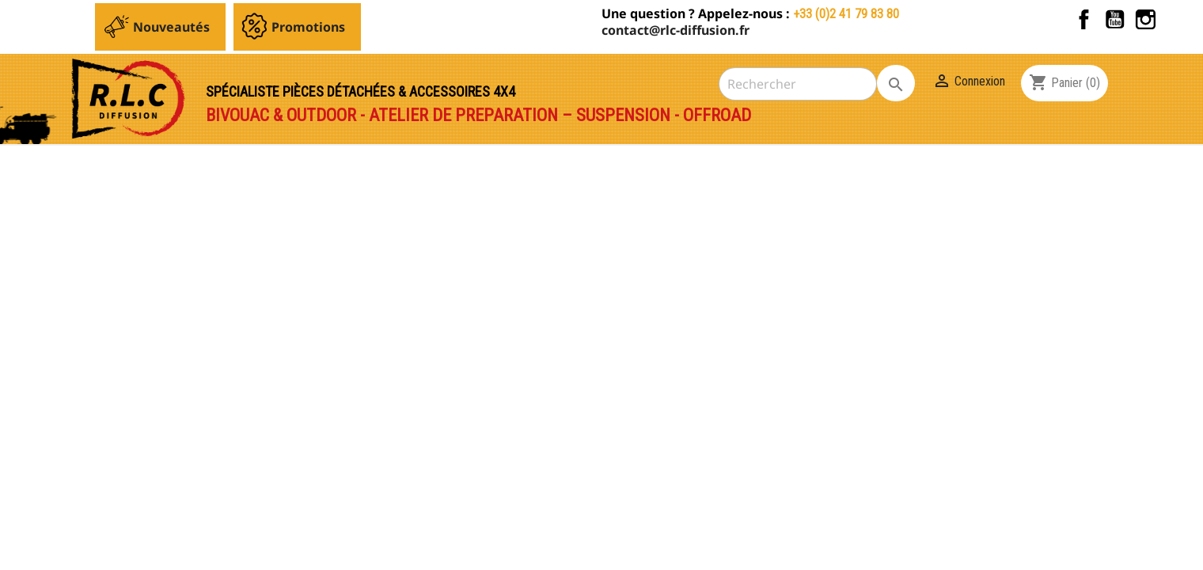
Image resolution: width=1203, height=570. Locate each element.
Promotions (308, 27)
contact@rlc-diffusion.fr (676, 30)
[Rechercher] (798, 84)
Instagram (1145, 19)
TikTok (1176, 19)
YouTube (1115, 19)
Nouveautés (171, 27)
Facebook (1084, 19)
